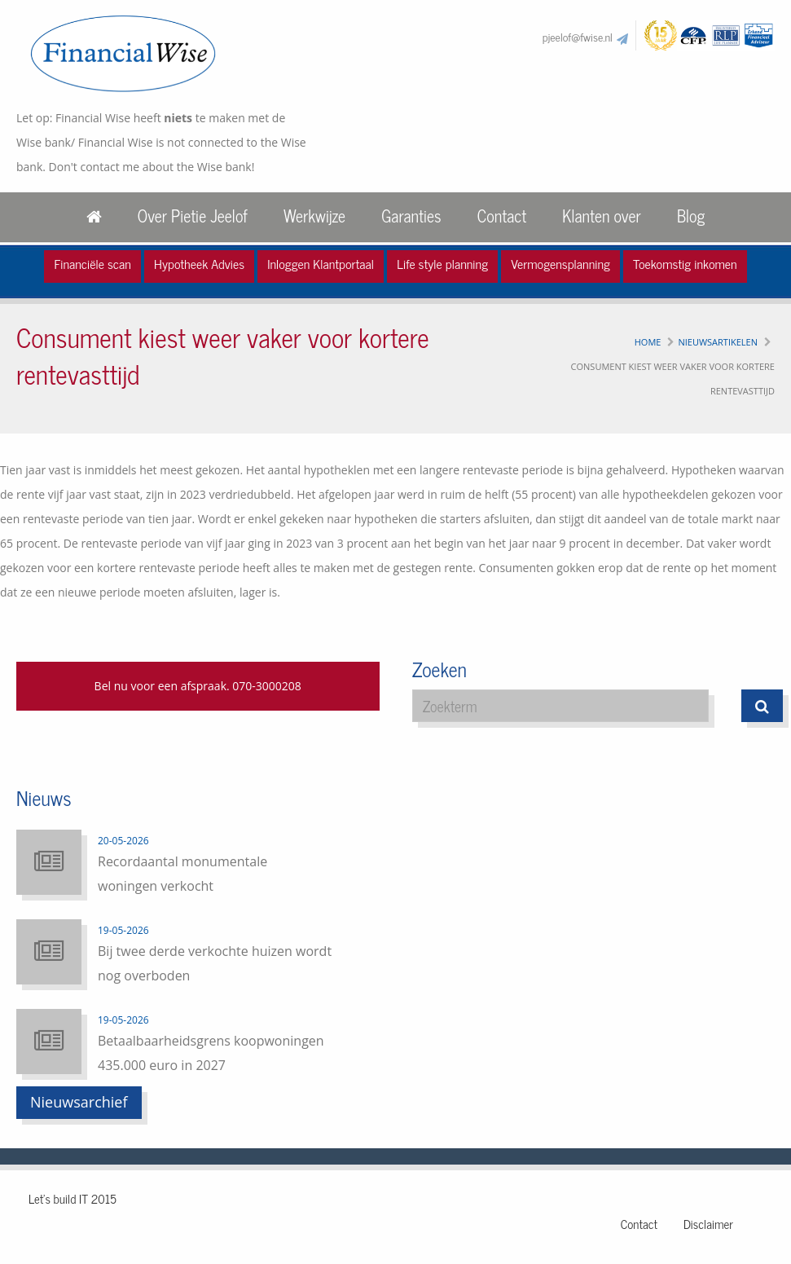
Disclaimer (708, 1223)
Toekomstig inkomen (685, 263)
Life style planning (442, 263)
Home (648, 342)
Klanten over (601, 215)
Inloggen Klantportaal (320, 263)
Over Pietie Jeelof (193, 215)
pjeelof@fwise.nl (578, 36)
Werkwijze (314, 215)
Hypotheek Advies (199, 263)
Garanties (411, 215)
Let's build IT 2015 (72, 1198)
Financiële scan (92, 263)
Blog (691, 215)
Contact (501, 215)
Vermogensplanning (560, 263)
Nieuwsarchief (79, 1102)
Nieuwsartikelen (718, 342)
